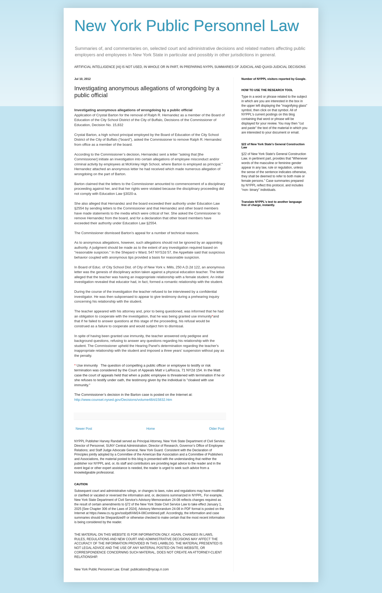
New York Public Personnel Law (186, 26)
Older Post (216, 429)
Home (150, 429)
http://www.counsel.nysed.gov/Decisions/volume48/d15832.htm (123, 400)
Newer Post (84, 429)
